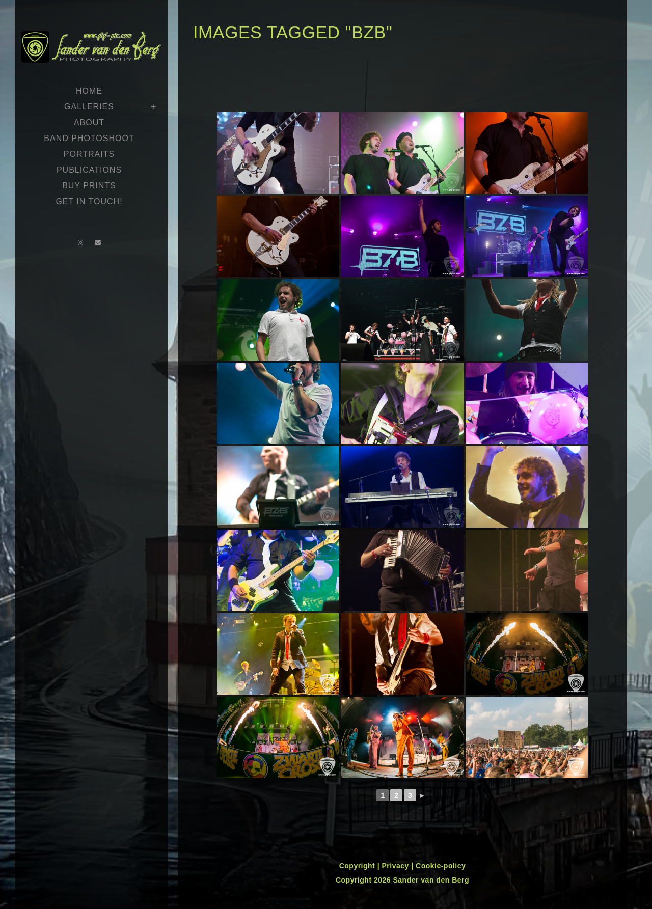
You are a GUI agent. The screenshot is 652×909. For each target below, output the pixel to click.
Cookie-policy (441, 866)
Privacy (396, 866)
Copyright (358, 866)
